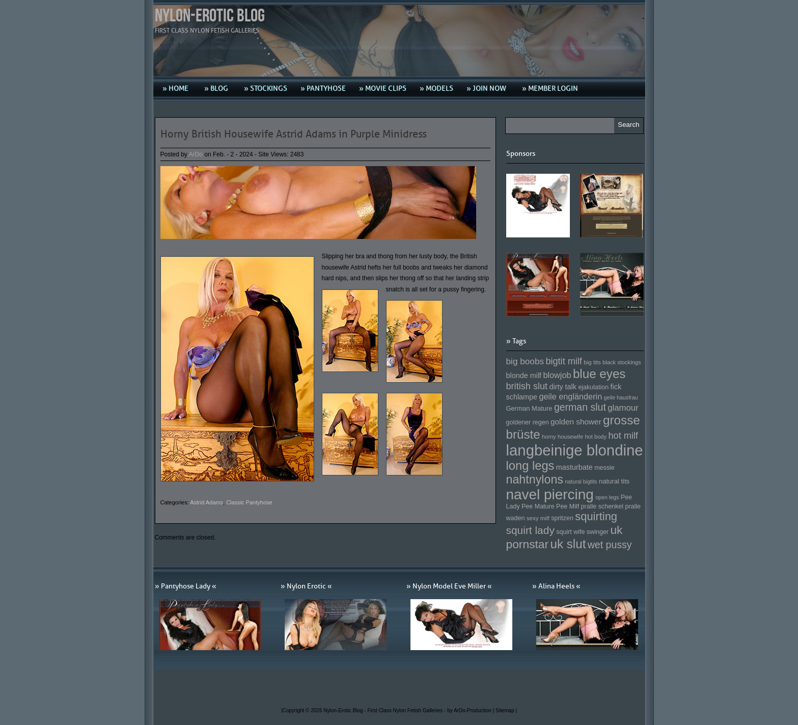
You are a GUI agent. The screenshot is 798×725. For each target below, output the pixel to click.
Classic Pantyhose (249, 502)
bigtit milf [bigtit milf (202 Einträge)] (563, 361)
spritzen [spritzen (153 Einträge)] (562, 518)
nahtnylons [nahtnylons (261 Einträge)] (534, 479)
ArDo (196, 154)
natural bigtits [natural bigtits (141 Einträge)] (581, 481)
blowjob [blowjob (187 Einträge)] (557, 375)
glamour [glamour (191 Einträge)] (623, 408)
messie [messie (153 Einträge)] (604, 467)
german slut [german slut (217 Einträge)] (580, 407)
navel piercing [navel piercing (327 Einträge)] (550, 494)
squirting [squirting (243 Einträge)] (596, 516)
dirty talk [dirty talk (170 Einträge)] (562, 387)
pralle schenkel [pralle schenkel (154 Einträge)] (602, 506)
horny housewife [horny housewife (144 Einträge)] (562, 437)
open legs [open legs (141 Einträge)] (607, 497)
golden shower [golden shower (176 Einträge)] (576, 421)
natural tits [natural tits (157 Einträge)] (614, 481)
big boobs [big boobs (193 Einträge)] (525, 361)
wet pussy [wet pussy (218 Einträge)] (610, 544)
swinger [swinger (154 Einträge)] (598, 531)
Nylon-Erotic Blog (210, 16)
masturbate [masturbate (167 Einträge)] (574, 467)
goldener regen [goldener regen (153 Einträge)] (527, 422)
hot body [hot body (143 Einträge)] (596, 437)
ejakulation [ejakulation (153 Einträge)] (593, 387)
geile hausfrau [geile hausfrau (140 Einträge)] (621, 397)
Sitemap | (506, 710)
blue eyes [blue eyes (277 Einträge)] (599, 374)
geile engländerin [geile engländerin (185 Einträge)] (570, 396)
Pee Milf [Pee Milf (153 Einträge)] (567, 506)
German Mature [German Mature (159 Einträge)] (529, 408)
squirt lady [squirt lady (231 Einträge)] (530, 530)
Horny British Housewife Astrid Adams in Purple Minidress (293, 134)
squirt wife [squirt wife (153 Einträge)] (570, 531)
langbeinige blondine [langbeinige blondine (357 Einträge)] (574, 450)
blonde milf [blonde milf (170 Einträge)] (524, 375)
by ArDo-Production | (471, 710)
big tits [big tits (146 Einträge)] (592, 362)
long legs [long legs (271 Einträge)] (530, 465)
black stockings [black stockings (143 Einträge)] (621, 362)
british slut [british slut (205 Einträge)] (527, 386)
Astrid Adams (206, 502)
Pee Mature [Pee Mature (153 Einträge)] (538, 506)
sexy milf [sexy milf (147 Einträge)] (538, 518)
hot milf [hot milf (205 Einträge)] (623, 436)
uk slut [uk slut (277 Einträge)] (568, 544)
